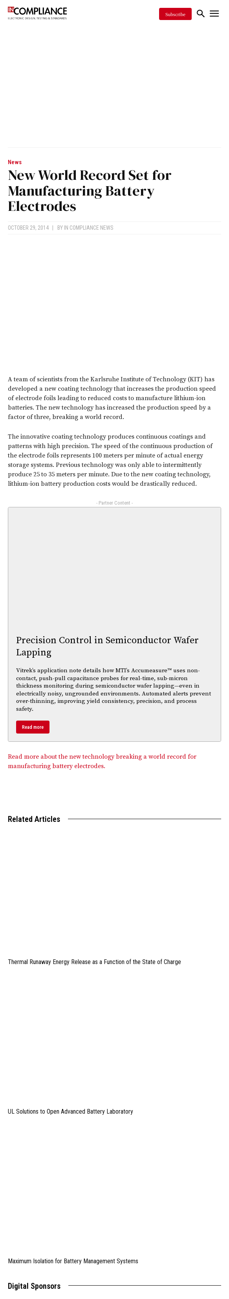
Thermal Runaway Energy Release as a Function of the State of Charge (94, 962)
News (15, 162)
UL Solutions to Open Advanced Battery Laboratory (70, 1111)
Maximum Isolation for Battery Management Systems (73, 1261)
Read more (33, 727)
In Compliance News (89, 228)
